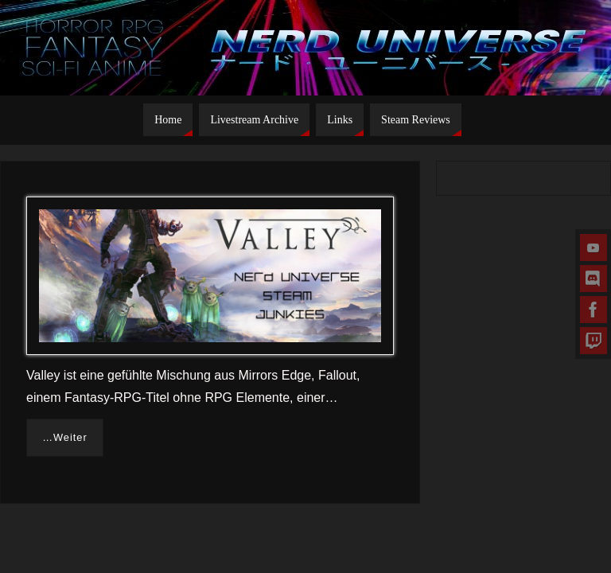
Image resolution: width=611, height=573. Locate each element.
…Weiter (65, 437)
